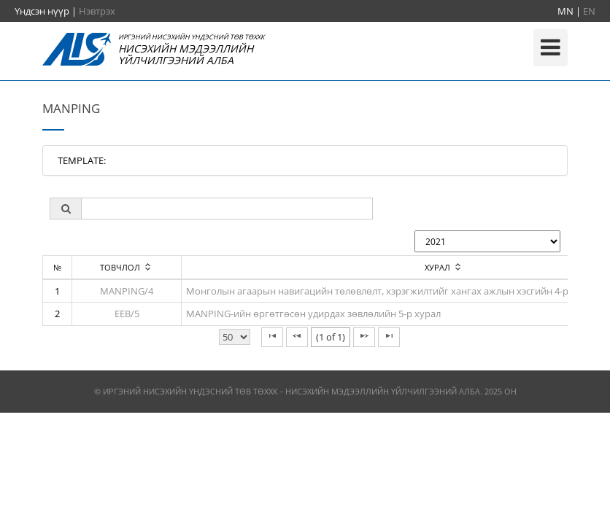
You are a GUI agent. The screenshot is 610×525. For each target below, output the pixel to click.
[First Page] (272, 337)
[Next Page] (364, 337)
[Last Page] (389, 337)
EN (589, 11)
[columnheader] (127, 267)
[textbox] (227, 208)
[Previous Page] (297, 337)
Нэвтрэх (97, 11)
